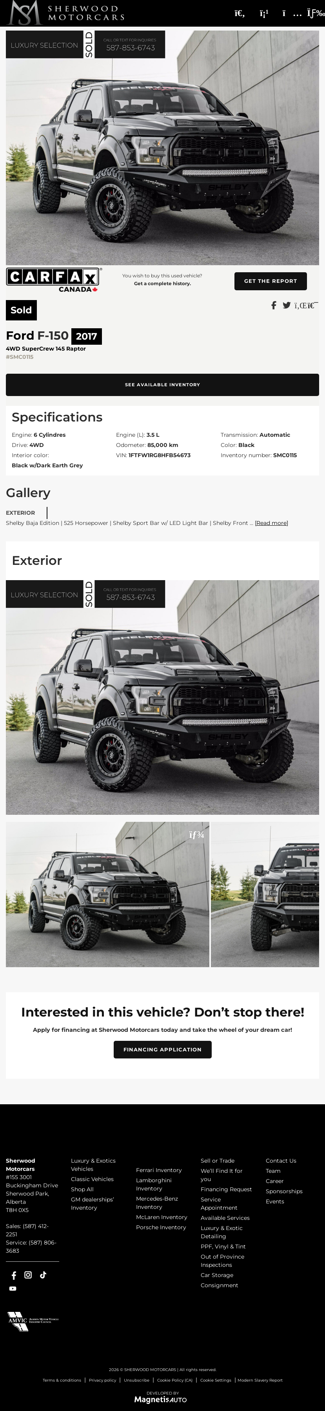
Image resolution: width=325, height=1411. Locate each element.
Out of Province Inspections (222, 1260)
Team (273, 1170)
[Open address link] (32, 1194)
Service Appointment (219, 1203)
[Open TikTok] (43, 1275)
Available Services (225, 1217)
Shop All (82, 1189)
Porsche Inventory (161, 1227)
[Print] (312, 304)
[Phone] (264, 13)
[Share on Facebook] (274, 304)
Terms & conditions (62, 1380)
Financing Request (226, 1189)
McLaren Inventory (161, 1217)
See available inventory (162, 384)
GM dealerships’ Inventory (92, 1203)
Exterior (20, 512)
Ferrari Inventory (159, 1170)
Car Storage (217, 1275)
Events (275, 1201)
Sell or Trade (217, 1160)
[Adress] (288, 13)
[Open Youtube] (13, 1288)
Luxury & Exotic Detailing (222, 1232)
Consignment (219, 1285)
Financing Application (162, 1049)
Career (275, 1181)
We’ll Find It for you (222, 1175)
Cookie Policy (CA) (174, 1380)
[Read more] (271, 522)
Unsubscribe (136, 1380)
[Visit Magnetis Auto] (162, 1399)
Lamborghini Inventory (154, 1184)
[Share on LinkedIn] (299, 304)
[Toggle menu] (310, 13)
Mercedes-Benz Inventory (157, 1202)
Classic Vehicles (92, 1179)
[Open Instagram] (28, 1275)
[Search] (240, 13)
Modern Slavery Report (260, 1380)
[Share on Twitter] (286, 304)
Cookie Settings (215, 1380)
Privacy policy (102, 1380)
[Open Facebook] (13, 1275)
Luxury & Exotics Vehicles (93, 1164)
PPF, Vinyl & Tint (223, 1246)
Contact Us (281, 1160)
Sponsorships (284, 1191)
